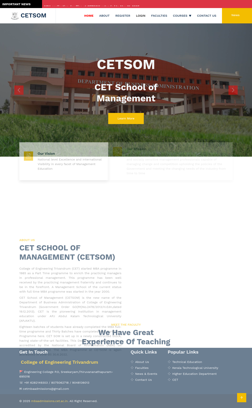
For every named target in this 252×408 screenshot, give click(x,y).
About (104, 15)
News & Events (146, 374)
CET (175, 380)
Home (88, 15)
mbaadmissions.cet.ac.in (49, 401)
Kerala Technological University (195, 368)
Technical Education (187, 362)
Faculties (159, 15)
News (235, 15)
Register (122, 15)
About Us (142, 362)
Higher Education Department (194, 374)
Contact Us (206, 15)
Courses (180, 15)
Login (140, 15)
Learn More (126, 118)
